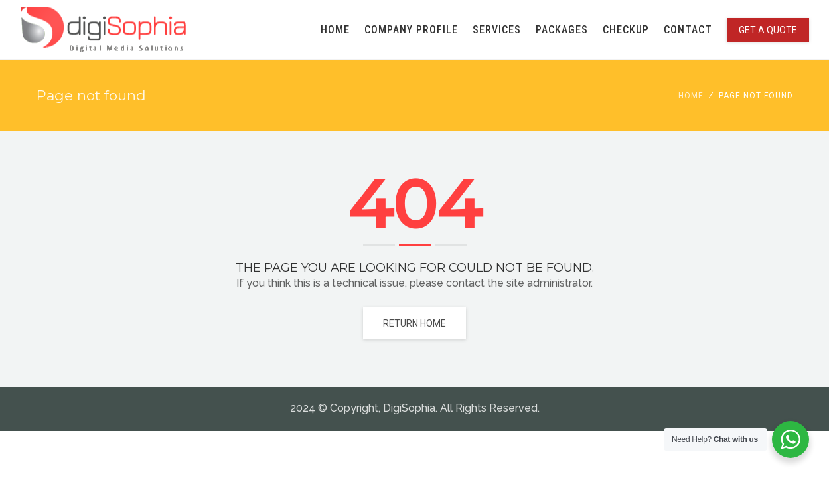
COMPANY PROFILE (411, 29)
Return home (414, 323)
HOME (335, 29)
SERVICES (497, 29)
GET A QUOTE (768, 30)
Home (691, 95)
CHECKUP (626, 29)
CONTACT (688, 29)
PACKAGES (562, 29)
